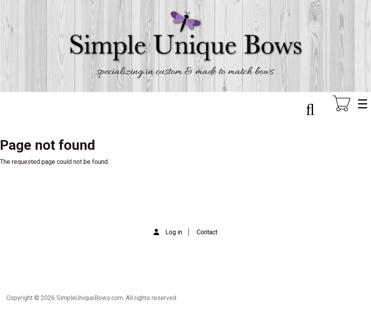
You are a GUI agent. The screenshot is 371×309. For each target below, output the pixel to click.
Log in (173, 232)
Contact (207, 232)
